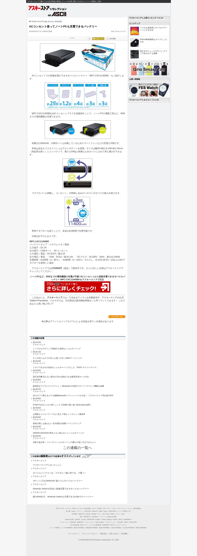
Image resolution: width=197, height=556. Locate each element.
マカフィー (80, 511)
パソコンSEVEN (122, 511)
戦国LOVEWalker (141, 527)
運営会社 (103, 534)
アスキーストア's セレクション (48, 8)
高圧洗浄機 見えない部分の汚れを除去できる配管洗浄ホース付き (61, 377)
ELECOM (87, 511)
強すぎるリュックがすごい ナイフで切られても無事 (153, 52)
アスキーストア (120, 31)
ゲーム (130, 508)
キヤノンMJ (101, 514)
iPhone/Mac (87, 508)
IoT (63, 508)
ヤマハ (118, 514)
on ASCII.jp (57, 14)
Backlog (109, 519)
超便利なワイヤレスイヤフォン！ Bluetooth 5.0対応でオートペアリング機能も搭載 (68, 386)
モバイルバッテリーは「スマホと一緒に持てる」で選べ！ (59, 473)
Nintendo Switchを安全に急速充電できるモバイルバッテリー (61, 488)
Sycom (105, 511)
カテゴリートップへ (116, 316)
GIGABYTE (86, 516)
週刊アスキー (84, 525)
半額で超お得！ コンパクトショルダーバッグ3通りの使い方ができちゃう (64, 442)
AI (60, 508)
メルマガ (54, 300)
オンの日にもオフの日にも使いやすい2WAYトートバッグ (57, 358)
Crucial (83, 519)
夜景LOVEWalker (104, 527)
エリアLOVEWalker (67, 527)
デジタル (79, 508)
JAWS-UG (81, 514)
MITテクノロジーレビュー (119, 525)
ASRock (77, 519)
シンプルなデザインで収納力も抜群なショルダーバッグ (57, 349)
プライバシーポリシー (90, 534)
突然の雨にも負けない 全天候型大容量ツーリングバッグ (57, 423)
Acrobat (94, 514)
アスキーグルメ (89, 522)
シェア (72, 38)
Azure (108, 514)
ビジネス (68, 508)
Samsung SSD (69, 519)
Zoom (123, 514)
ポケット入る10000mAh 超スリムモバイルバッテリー (57, 481)
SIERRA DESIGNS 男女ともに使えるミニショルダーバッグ (58, 433)
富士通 (68, 511)
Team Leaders (99, 522)
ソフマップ (102, 516)
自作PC (100, 508)
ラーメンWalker (55, 527)
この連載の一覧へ (77, 448)
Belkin (113, 514)
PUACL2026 (133, 522)
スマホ (114, 508)
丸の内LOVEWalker (129, 527)
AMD (100, 511)
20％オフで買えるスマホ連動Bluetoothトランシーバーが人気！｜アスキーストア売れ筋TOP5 (73, 395)
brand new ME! (112, 516)
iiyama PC (95, 511)
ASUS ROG (112, 511)
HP (130, 511)
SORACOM (90, 519)
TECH (74, 508)
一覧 (88, 38)
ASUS (120, 519)
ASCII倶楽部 (137, 508)
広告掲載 (124, 534)
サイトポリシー (74, 534)
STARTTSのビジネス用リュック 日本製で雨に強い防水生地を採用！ (62, 405)
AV (104, 508)
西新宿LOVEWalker (92, 527)
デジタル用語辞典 (95, 525)
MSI (81, 516)
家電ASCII (80, 522)
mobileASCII (106, 525)
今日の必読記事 (74, 525)
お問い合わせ (114, 534)
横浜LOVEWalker (79, 527)
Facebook (43, 300)
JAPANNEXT (127, 519)
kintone (88, 514)
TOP (57, 508)
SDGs (126, 522)
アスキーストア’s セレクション (42, 21)
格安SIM (73, 522)
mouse (73, 511)
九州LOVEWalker (116, 527)
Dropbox (97, 519)
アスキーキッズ (64, 522)
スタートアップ (122, 508)
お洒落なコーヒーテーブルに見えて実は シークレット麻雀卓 (59, 414)
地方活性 (120, 522)
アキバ (108, 508)
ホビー (94, 508)
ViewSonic (95, 516)
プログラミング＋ (110, 522)
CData (103, 519)
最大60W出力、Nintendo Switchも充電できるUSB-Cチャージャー (63, 496)
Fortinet (115, 519)
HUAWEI (74, 514)
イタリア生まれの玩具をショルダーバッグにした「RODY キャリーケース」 (65, 367)
